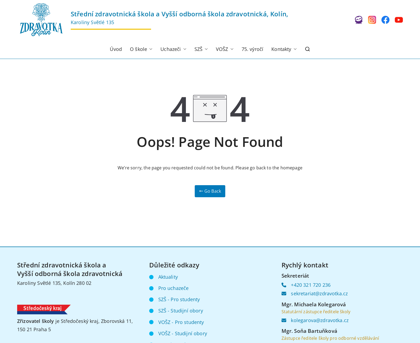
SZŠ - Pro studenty (179, 299)
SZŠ (201, 49)
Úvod (116, 49)
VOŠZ (225, 49)
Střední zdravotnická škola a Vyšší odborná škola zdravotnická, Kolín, (179, 13)
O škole (141, 49)
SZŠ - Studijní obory (180, 310)
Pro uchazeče (173, 288)
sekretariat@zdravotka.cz (319, 293)
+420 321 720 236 (311, 285)
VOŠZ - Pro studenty (181, 322)
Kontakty (284, 49)
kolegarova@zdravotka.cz (319, 320)
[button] (149, 49)
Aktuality (168, 277)
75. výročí (253, 49)
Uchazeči (173, 49)
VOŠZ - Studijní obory (182, 333)
